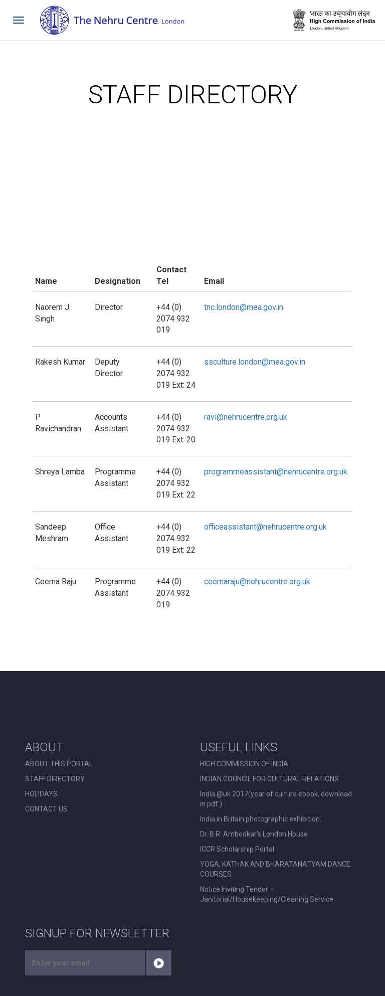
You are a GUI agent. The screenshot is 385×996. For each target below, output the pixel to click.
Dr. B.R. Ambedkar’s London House (254, 834)
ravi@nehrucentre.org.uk (245, 417)
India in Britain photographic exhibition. (260, 819)
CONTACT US (46, 809)
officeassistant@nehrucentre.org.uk (265, 527)
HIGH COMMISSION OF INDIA (244, 764)
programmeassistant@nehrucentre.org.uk (275, 471)
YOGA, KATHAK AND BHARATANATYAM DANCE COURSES (275, 869)
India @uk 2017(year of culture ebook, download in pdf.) (276, 799)
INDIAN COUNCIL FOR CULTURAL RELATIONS (269, 779)
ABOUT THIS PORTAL (59, 764)
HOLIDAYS (41, 794)
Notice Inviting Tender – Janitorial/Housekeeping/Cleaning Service (266, 894)
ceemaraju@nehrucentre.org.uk (257, 581)
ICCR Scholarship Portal (237, 849)
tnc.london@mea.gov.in (243, 307)
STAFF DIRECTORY (55, 779)
